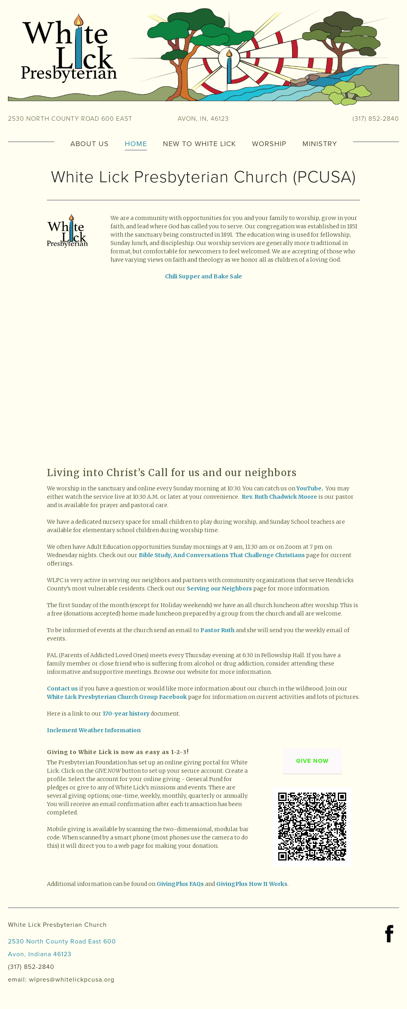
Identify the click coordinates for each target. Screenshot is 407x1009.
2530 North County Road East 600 (62, 941)
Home (136, 143)
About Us (89, 143)
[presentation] (86, 333)
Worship (269, 143)
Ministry (319, 143)
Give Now (312, 760)
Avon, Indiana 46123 (40, 953)
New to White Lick (199, 143)
